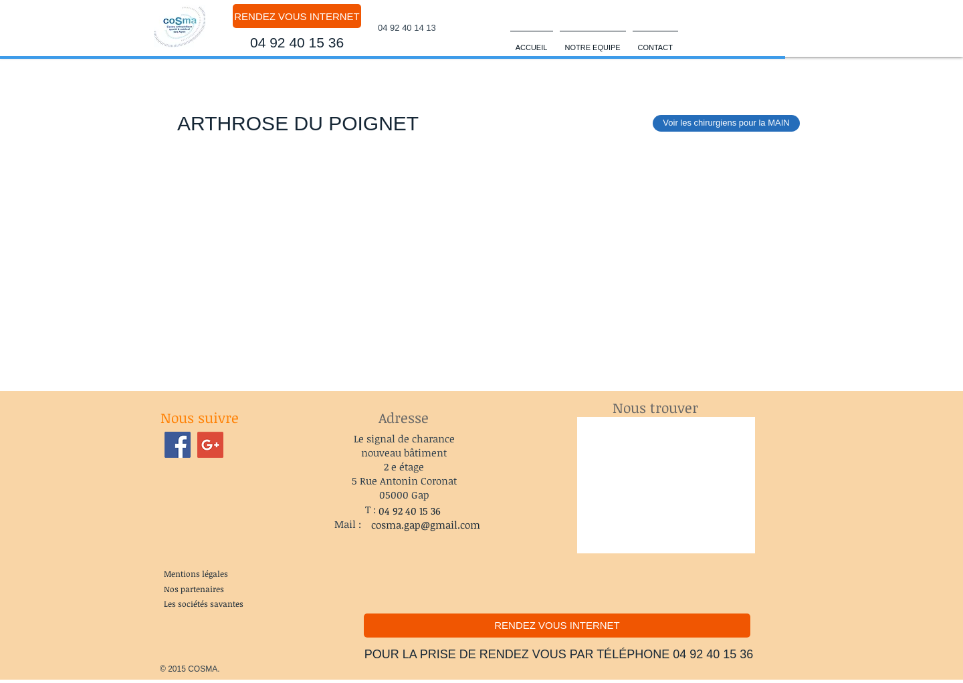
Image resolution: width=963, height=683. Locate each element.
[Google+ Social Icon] (210, 445)
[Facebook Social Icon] (178, 445)
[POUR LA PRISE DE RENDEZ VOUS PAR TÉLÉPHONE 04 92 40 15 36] (558, 654)
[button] (592, 42)
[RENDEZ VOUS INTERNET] (297, 16)
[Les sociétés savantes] (203, 603)
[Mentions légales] (195, 574)
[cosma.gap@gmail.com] (425, 525)
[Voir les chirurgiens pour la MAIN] (726, 123)
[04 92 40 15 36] (297, 42)
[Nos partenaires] (194, 589)
